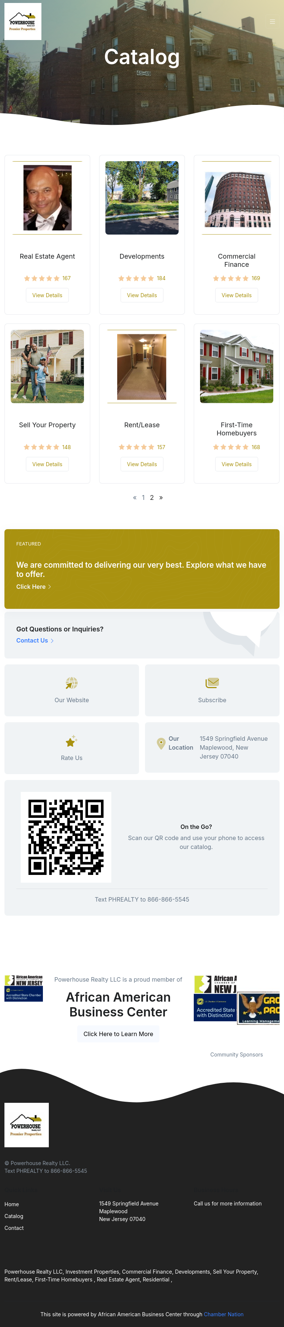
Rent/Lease (142, 425)
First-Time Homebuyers (237, 429)
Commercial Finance (237, 260)
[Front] (24, 21)
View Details (47, 295)
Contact (14, 1228)
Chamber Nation (224, 1314)
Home (11, 1204)
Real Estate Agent (47, 256)
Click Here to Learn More (118, 1034)
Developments (142, 256)
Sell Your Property (47, 425)
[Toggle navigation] (273, 21)
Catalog (13, 1216)
